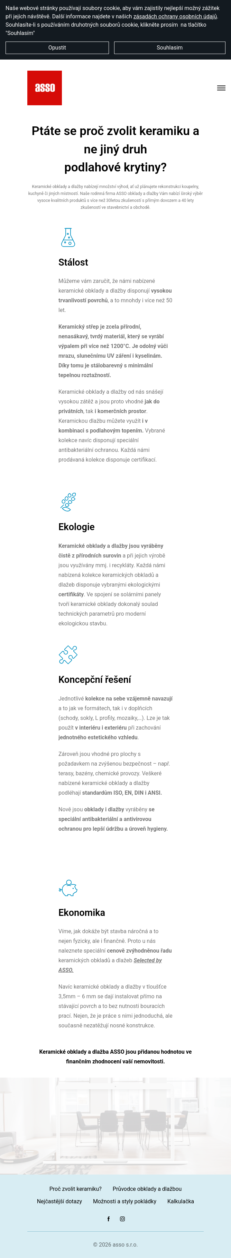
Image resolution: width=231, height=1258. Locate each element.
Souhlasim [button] (170, 47)
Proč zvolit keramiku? (75, 1189)
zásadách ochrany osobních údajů (175, 16)
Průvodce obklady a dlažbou (147, 1189)
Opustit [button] (57, 47)
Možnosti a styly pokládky (124, 1201)
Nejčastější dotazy (59, 1201)
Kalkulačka (180, 1201)
